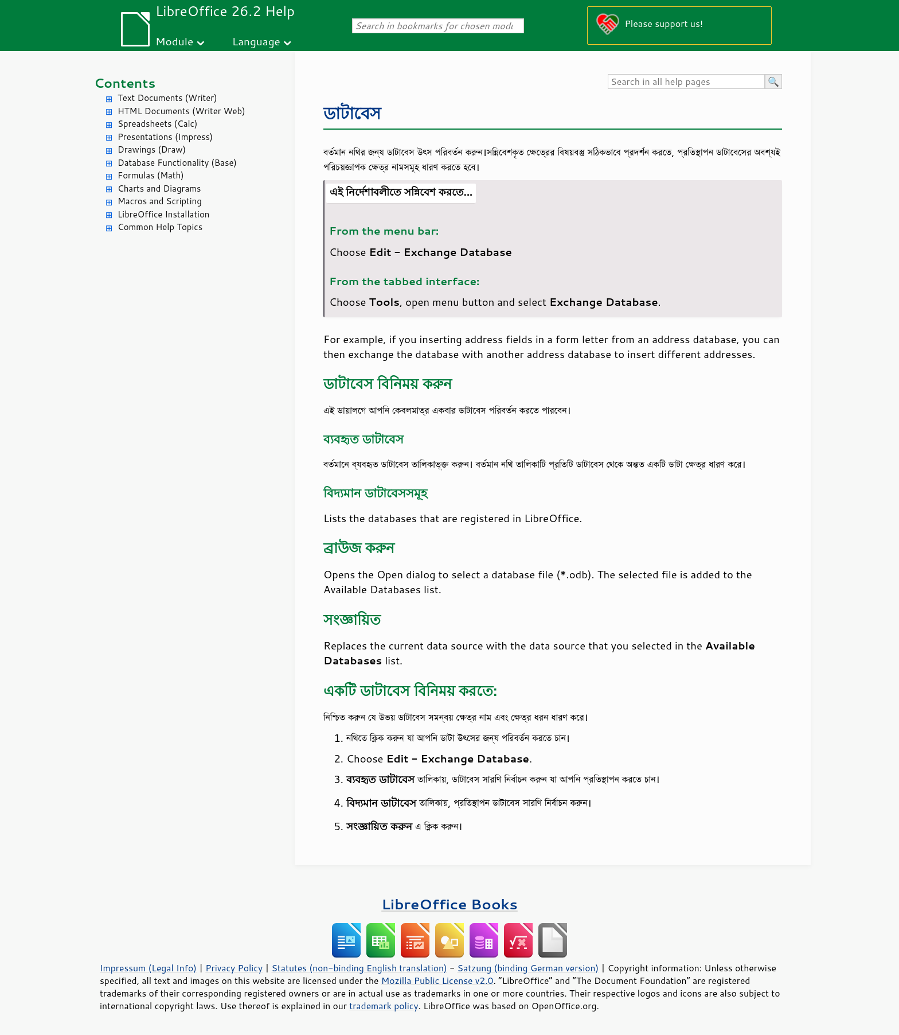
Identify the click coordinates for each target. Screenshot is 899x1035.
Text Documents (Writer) (167, 98)
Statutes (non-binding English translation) (359, 968)
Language (256, 41)
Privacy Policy (234, 968)
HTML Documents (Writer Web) (181, 111)
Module (174, 41)
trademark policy (383, 1005)
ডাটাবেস (352, 112)
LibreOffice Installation (163, 214)
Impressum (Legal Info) (148, 968)
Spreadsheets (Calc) (157, 124)
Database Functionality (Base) (177, 163)
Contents (124, 83)
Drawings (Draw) (152, 149)
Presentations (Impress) (165, 137)
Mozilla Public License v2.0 (437, 980)
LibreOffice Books (449, 904)
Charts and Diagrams (159, 188)
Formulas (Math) (151, 175)
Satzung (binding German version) (528, 968)
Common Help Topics (160, 227)
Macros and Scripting (160, 201)
